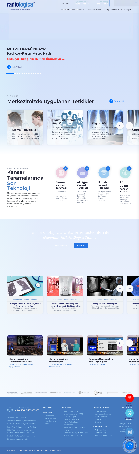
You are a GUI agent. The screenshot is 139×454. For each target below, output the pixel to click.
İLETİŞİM (127, 10)
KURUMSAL (65, 10)
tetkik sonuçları (101, 417)
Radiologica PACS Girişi (104, 435)
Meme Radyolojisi (71, 411)
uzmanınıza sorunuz (103, 414)
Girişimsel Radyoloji (71, 419)
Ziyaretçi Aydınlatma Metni (17, 439)
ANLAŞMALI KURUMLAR (113, 10)
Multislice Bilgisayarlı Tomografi (76, 433)
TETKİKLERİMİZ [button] (78, 10)
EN (67, 3)
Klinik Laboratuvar (71, 425)
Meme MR (68, 430)
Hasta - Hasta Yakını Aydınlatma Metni (22, 424)
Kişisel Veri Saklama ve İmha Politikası (21, 427)
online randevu (101, 411)
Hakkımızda (49, 416)
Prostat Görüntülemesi (73, 435)
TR (63, 3)
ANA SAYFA (48, 408)
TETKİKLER (66, 408)
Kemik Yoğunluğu (71, 422)
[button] (11, 73)
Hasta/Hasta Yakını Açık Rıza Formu (21, 436)
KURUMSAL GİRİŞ (100, 426)
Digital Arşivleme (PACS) (73, 414)
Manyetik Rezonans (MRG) (74, 427)
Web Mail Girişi (100, 430)
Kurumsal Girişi (100, 433)
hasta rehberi (100, 419)
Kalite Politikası (50, 418)
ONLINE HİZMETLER (101, 408)
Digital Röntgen (70, 417)
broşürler (98, 422)
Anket (47, 424)
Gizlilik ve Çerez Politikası (16, 418)
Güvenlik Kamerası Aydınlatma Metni (21, 421)
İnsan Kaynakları (51, 421)
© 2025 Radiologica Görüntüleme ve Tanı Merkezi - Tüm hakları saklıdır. (34, 450)
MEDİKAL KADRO (94, 10)
